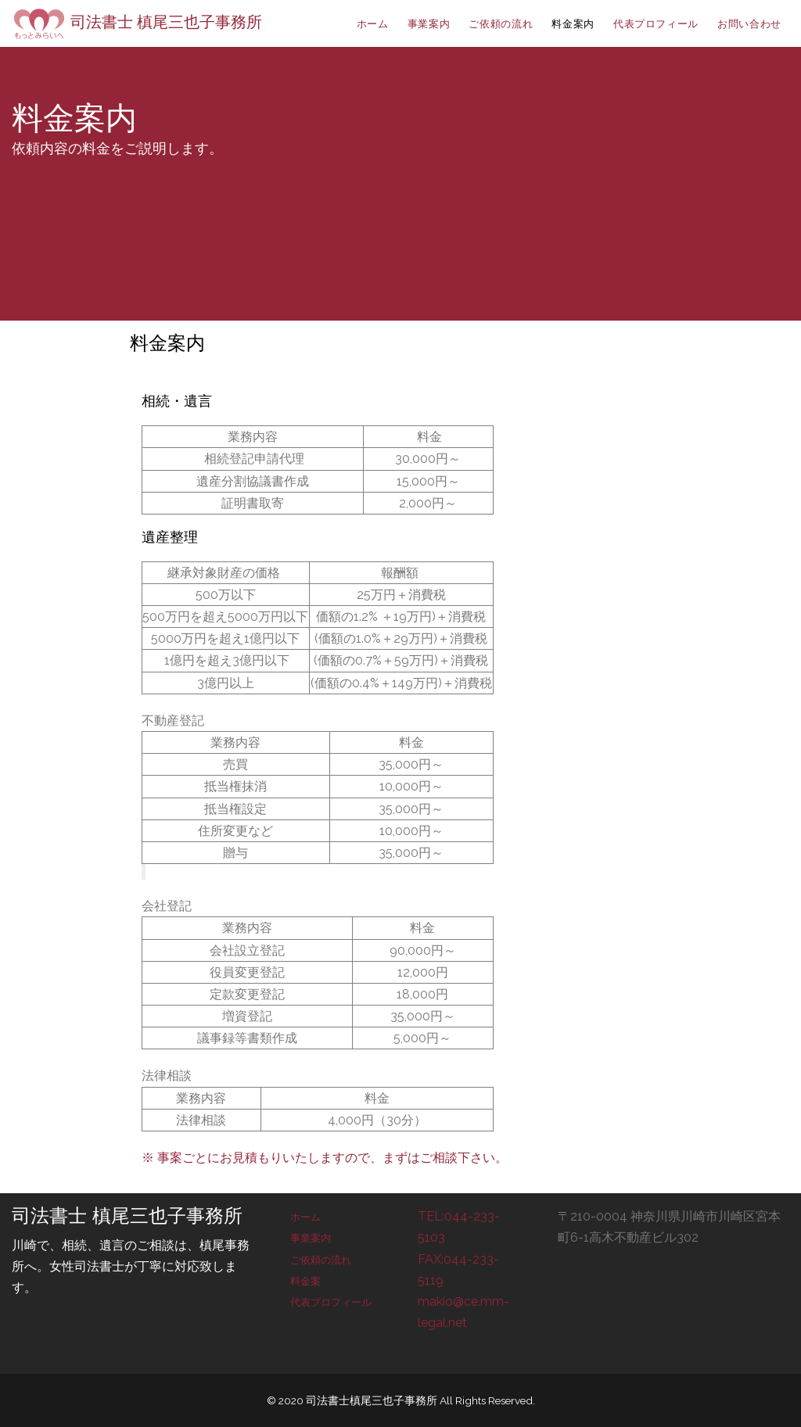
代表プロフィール (331, 1302)
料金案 (305, 1281)
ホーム (305, 1217)
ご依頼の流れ (320, 1260)
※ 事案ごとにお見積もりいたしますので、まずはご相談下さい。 (325, 1157)
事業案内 (310, 1238)
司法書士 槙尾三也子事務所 (137, 22)
